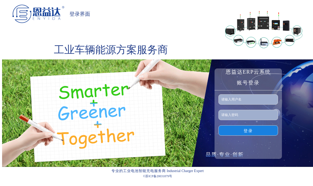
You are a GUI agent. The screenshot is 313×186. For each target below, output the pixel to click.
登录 (248, 131)
